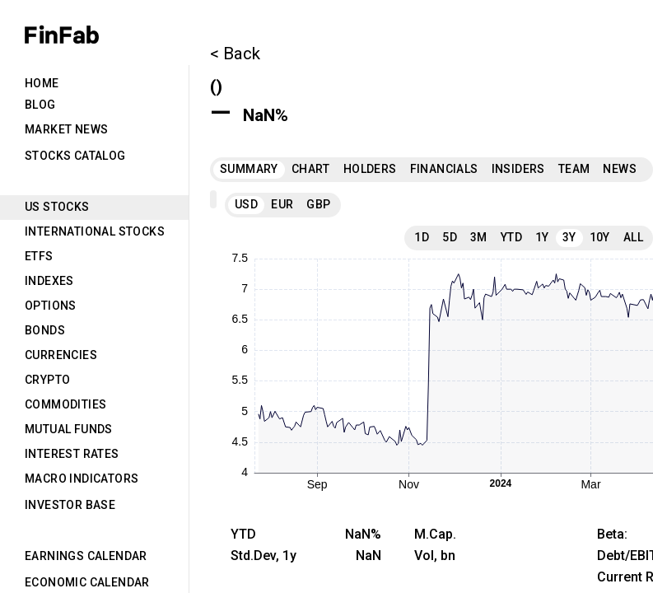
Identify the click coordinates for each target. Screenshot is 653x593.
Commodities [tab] (65, 404)
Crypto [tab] (47, 379)
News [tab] (620, 168)
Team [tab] (574, 168)
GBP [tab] (318, 204)
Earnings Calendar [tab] (86, 556)
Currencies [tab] (61, 355)
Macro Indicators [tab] (81, 478)
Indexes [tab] (49, 280)
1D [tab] (421, 237)
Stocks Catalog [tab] (75, 155)
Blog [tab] (40, 104)
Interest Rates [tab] (72, 453)
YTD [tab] (511, 237)
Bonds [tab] (45, 330)
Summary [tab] (249, 168)
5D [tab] (449, 237)
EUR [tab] (282, 204)
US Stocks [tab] (57, 206)
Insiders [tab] (518, 168)
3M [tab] (478, 237)
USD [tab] (246, 204)
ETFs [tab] (39, 256)
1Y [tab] (542, 237)
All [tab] (633, 237)
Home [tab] (42, 83)
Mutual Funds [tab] (69, 429)
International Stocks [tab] (95, 231)
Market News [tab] (66, 129)
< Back (235, 53)
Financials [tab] (444, 168)
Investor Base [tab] (70, 504)
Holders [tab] (370, 168)
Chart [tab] (311, 168)
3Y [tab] (569, 237)
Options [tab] (51, 305)
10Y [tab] (600, 237)
